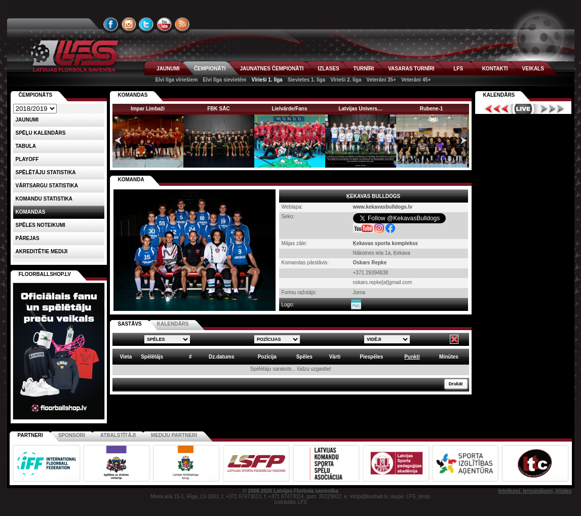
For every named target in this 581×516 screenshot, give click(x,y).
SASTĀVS (130, 324)
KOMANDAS (133, 95)
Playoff (27, 159)
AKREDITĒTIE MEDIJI (42, 251)
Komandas (31, 212)
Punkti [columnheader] (412, 357)
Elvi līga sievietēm (224, 80)
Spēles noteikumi (40, 225)
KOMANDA (131, 179)
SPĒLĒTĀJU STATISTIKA (46, 172)
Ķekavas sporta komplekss (385, 243)
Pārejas (28, 238)
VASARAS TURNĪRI (411, 68)
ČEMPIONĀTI (210, 68)
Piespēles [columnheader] (371, 357)
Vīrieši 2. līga (345, 80)
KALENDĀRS (173, 324)
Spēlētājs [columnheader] (152, 357)
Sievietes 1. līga (307, 80)
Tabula (26, 146)
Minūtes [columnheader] (448, 357)
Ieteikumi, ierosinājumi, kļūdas (534, 491)
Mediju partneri (174, 435)
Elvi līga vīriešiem (176, 80)
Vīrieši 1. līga (266, 80)
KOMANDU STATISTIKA (44, 199)
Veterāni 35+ (381, 80)
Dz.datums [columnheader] (222, 357)
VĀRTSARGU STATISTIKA (47, 185)
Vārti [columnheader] (334, 357)
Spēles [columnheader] (304, 357)
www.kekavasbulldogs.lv (382, 207)
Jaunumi (27, 120)
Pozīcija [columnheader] (267, 357)
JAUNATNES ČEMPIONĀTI (271, 68)
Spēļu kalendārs (41, 133)
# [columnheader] (190, 357)
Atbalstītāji (118, 435)
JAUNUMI (168, 68)
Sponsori (71, 435)
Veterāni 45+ (416, 80)
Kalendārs (499, 95)
